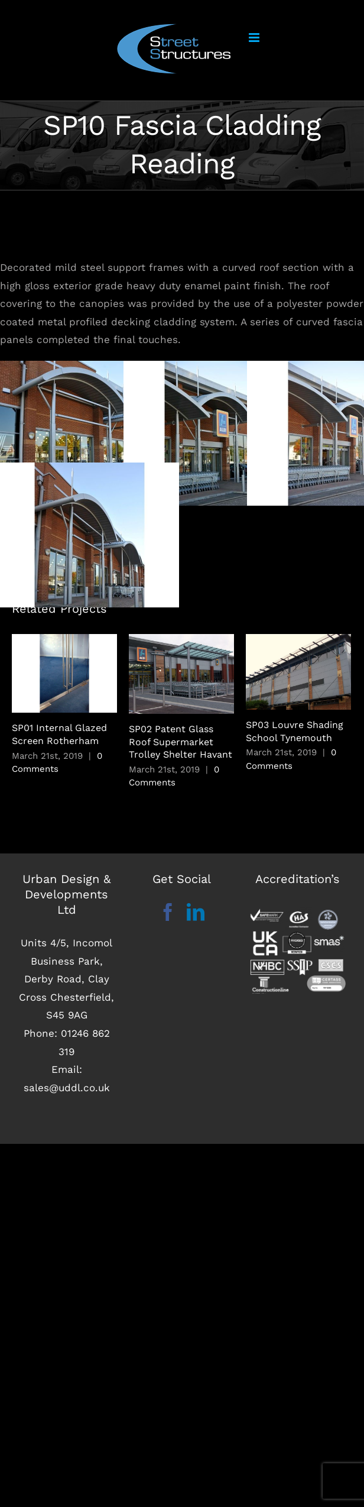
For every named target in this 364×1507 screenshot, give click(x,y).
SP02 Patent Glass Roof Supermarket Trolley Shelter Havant (180, 741)
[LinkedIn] (195, 912)
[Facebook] (168, 912)
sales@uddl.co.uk (67, 1088)
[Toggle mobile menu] (255, 37)
